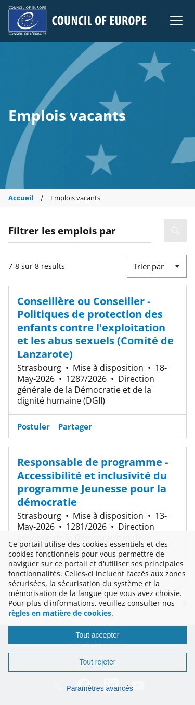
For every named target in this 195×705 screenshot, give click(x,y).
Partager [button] (75, 426)
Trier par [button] (148, 266)
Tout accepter (97, 635)
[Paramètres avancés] (97, 688)
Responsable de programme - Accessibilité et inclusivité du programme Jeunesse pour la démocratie (92, 481)
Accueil (20, 197)
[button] (176, 21)
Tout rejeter (97, 662)
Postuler (33, 426)
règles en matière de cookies (59, 613)
